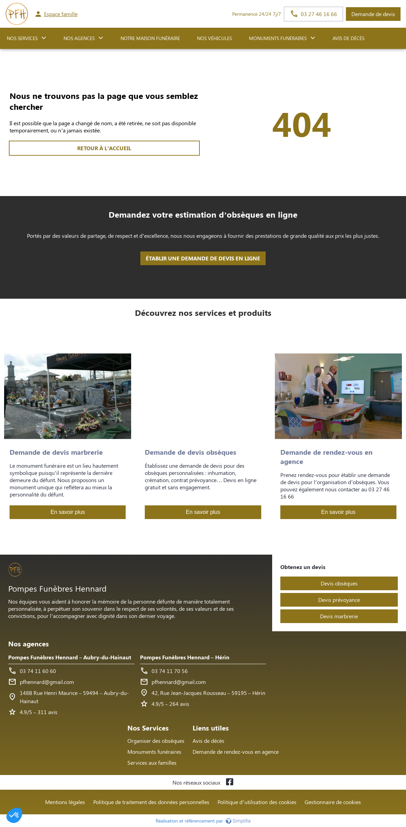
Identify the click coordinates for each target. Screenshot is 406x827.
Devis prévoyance (339, 599)
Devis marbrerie (339, 616)
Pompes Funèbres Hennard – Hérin (184, 657)
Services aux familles (152, 762)
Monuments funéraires (278, 38)
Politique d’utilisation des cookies (257, 801)
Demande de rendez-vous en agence (236, 751)
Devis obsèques (339, 583)
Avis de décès (348, 38)
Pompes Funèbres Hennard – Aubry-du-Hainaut (69, 657)
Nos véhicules (214, 38)
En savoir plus (68, 512)
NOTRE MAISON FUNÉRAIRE (150, 38)
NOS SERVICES (22, 38)
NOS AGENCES (79, 38)
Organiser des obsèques (155, 740)
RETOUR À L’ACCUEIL (104, 148)
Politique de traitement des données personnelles (151, 801)
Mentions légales (65, 801)
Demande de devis (373, 13)
